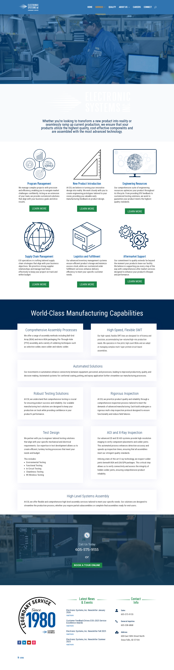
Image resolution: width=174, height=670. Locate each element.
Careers (137, 7)
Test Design (51, 442)
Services (99, 7)
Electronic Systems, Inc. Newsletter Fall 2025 (86, 631)
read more (70, 615)
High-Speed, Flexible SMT (124, 335)
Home (89, 7)
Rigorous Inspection (124, 398)
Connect (148, 7)
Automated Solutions (87, 369)
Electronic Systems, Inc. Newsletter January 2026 (85, 611)
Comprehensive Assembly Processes (51, 334)
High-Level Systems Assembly (88, 499)
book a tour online (87, 573)
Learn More (39, 208)
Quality (112, 7)
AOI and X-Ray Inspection (124, 441)
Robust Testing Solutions (51, 398)
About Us (123, 7)
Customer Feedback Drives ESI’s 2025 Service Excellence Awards (86, 621)
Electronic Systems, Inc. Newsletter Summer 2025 (85, 640)
